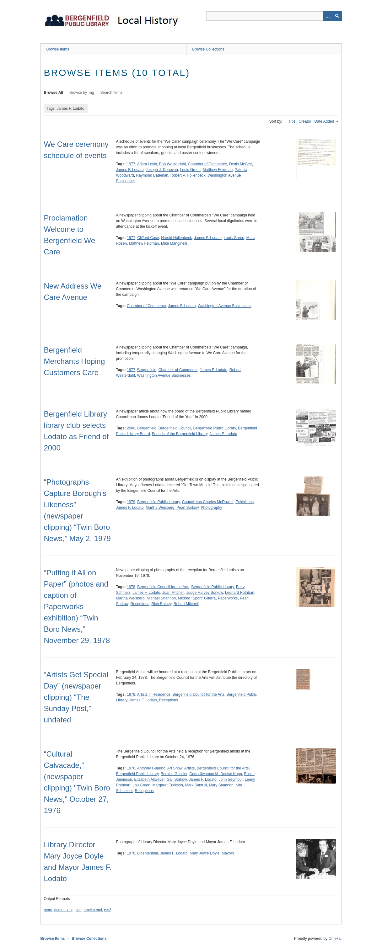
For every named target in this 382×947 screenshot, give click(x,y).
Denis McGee (240, 164)
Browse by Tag (81, 92)
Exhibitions (244, 502)
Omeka (334, 938)
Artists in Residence (153, 694)
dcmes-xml (63, 910)
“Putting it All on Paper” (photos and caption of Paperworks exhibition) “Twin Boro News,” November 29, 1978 (77, 606)
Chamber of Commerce (207, 164)
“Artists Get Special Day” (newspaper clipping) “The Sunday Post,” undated (76, 697)
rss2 (107, 910)
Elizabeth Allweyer (149, 779)
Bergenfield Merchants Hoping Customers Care (74, 361)
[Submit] (337, 16)
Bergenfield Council (175, 428)
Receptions (140, 604)
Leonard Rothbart (239, 592)
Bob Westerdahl (172, 164)
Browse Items (57, 49)
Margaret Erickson (168, 785)
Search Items (111, 92)
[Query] (274, 16)
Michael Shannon (161, 598)
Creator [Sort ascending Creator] (305, 121)
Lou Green (141, 785)
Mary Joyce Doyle (204, 853)
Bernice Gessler (174, 774)
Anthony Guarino (151, 768)
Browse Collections (208, 49)
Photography (211, 507)
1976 (131, 768)
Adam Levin (147, 164)
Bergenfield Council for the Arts (163, 587)
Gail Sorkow (177, 779)
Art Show (174, 768)
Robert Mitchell (186, 604)
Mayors (228, 853)
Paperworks (228, 598)
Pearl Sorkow (187, 507)
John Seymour (230, 779)
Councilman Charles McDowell (207, 502)
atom (48, 910)
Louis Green (190, 170)
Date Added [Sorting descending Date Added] (324, 121)
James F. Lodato (130, 170)
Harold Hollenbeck (176, 238)
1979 (131, 502)
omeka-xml (92, 910)
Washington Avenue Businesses (224, 306)
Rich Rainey (161, 604)
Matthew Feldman (218, 170)
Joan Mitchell (173, 592)
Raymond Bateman (152, 175)
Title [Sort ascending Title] (291, 121)
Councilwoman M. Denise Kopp (215, 774)
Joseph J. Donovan (162, 170)
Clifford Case (148, 238)
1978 (131, 587)
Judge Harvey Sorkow (204, 592)
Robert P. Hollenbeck (188, 175)
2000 (131, 428)
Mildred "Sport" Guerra (197, 598)
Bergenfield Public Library (214, 428)
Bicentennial (147, 853)
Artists (189, 768)
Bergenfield (146, 370)
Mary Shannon (221, 785)
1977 (131, 164)
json (78, 910)
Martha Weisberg (160, 507)
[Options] (327, 16)
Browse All (53, 92)
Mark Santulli (196, 785)
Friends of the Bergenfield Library (179, 434)
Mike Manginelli (174, 243)
